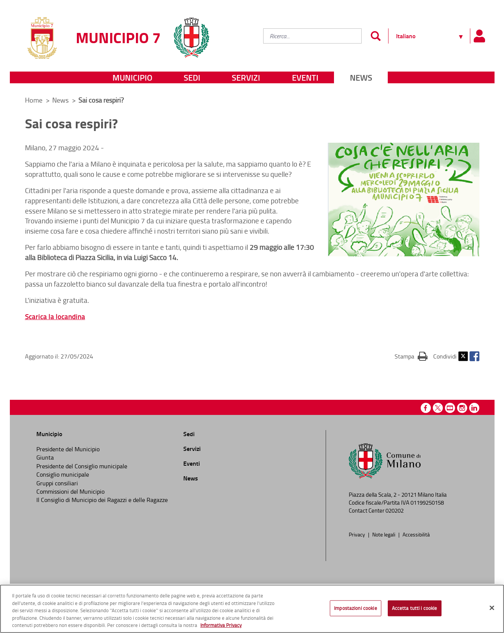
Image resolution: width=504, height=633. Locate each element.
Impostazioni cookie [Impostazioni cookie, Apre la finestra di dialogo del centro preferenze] (355, 608)
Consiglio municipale (62, 474)
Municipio (132, 77)
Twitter (463, 356)
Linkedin (474, 408)
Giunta (45, 457)
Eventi (305, 77)
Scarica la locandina (55, 316)
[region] (252, 609)
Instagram (462, 408)
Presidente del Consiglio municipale (81, 466)
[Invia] (376, 36)
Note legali (384, 534)
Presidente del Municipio (68, 449)
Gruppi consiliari (57, 483)
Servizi (246, 77)
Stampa (411, 355)
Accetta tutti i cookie (414, 608)
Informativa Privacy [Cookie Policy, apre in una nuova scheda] (221, 625)
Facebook (474, 356)
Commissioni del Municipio (70, 491)
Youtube (450, 408)
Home (33, 99)
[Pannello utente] (479, 36)
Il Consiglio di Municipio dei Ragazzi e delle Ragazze (102, 500)
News (361, 77)
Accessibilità (416, 534)
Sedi (192, 77)
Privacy (357, 534)
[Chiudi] (492, 608)
